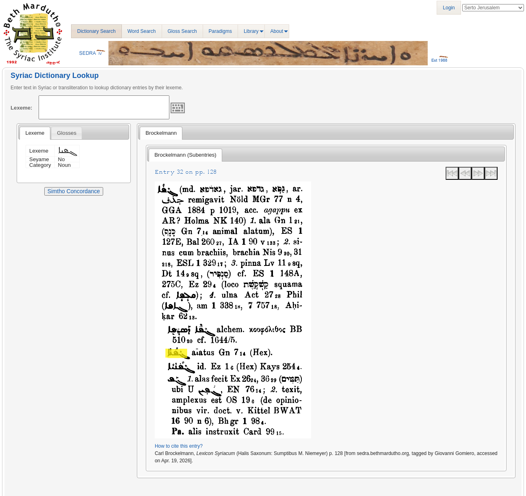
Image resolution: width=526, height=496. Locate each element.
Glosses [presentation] (66, 133)
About (277, 31)
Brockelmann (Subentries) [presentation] (185, 155)
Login (449, 8)
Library (251, 31)
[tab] (34, 133)
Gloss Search (182, 31)
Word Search (142, 31)
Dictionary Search (96, 31)
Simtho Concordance (74, 191)
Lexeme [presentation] (34, 133)
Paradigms (220, 31)
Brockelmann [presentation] (161, 133)
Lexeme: (21, 108)
